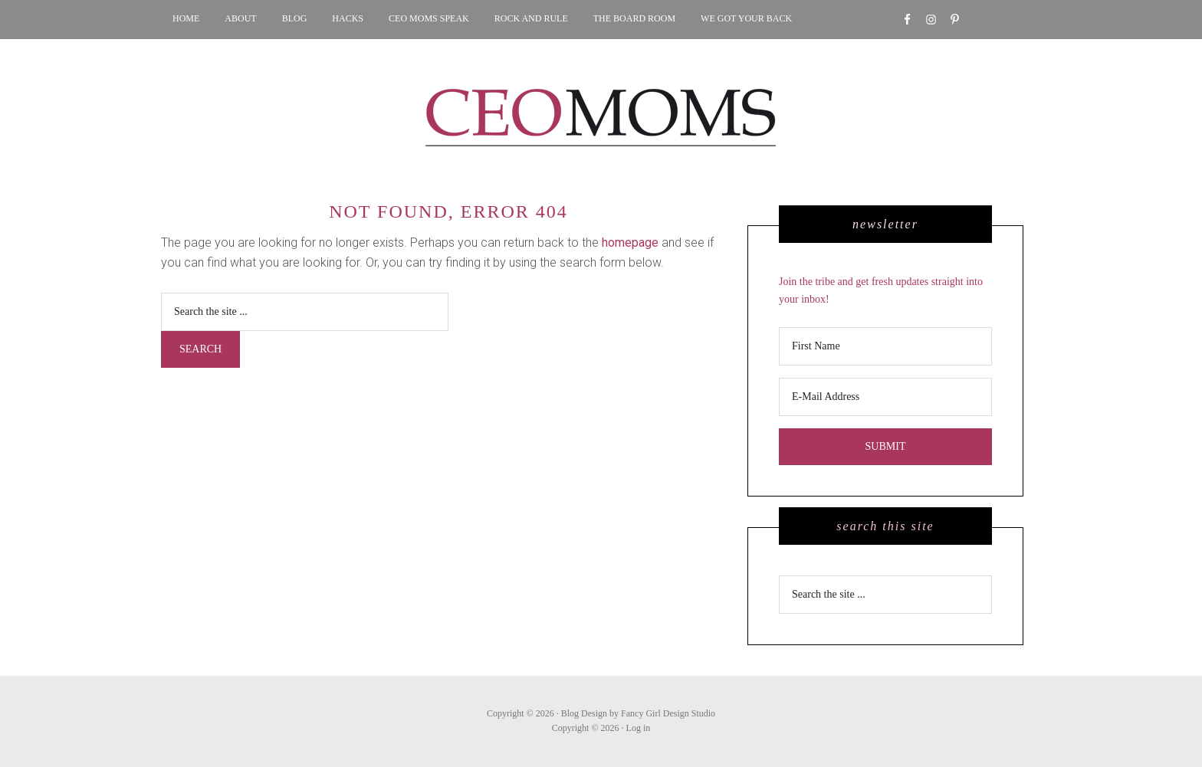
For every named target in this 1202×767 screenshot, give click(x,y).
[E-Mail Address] (885, 397)
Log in (638, 728)
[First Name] (885, 346)
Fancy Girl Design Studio (668, 713)
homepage (630, 242)
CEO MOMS (601, 118)
